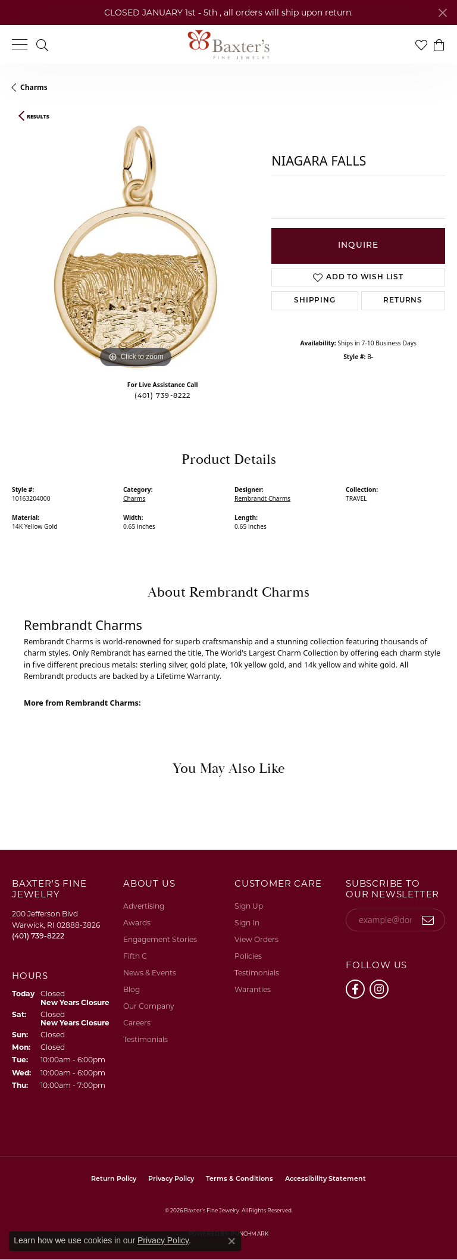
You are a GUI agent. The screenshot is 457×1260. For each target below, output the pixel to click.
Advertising (143, 906)
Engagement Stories (160, 939)
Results (38, 116)
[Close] (442, 12)
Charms (34, 87)
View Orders (256, 939)
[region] (135, 246)
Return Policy (113, 1179)
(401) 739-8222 (162, 396)
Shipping (314, 300)
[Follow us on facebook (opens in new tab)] (355, 989)
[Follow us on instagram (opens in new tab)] (379, 989)
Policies (248, 956)
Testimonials (145, 1039)
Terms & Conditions (239, 1179)
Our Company (148, 1006)
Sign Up (248, 906)
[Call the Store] (38, 935)
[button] (42, 44)
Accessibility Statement (325, 1179)
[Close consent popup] (231, 1241)
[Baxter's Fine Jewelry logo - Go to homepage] (228, 45)
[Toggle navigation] (19, 44)
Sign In (246, 922)
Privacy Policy (171, 1179)
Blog (131, 989)
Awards (137, 922)
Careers (137, 1022)
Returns (402, 300)
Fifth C (135, 956)
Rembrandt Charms (262, 498)
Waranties (252, 989)
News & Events (149, 972)
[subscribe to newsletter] (428, 920)
